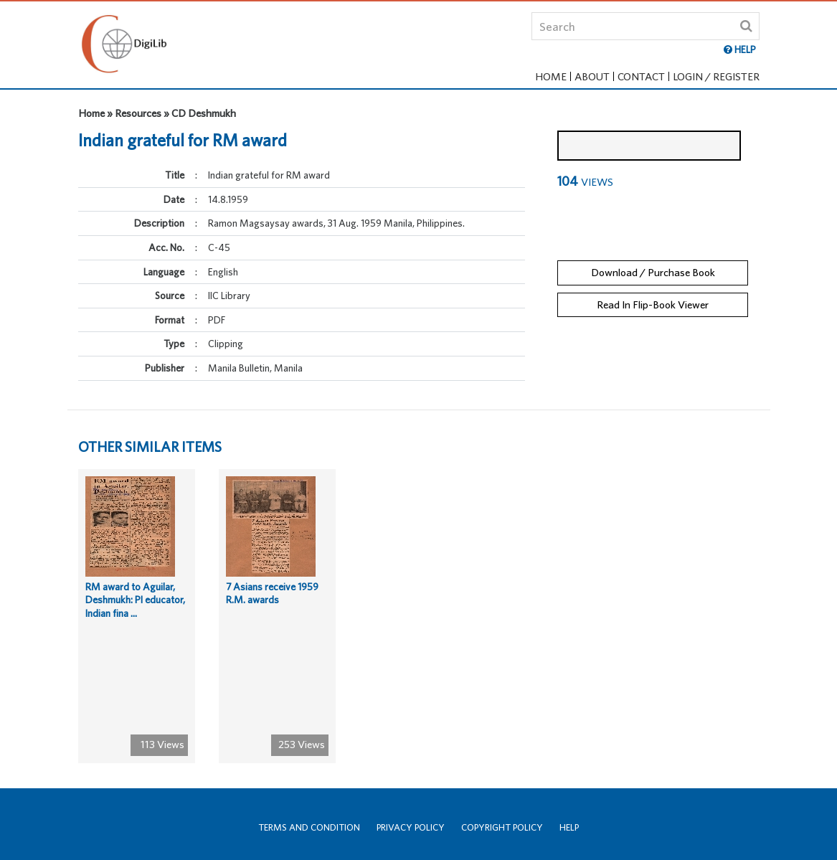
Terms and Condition (309, 827)
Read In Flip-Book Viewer (653, 293)
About (592, 76)
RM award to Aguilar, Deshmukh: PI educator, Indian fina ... (135, 611)
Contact (641, 76)
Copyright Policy (502, 827)
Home (551, 76)
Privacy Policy (411, 827)
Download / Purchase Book (653, 261)
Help (569, 827)
